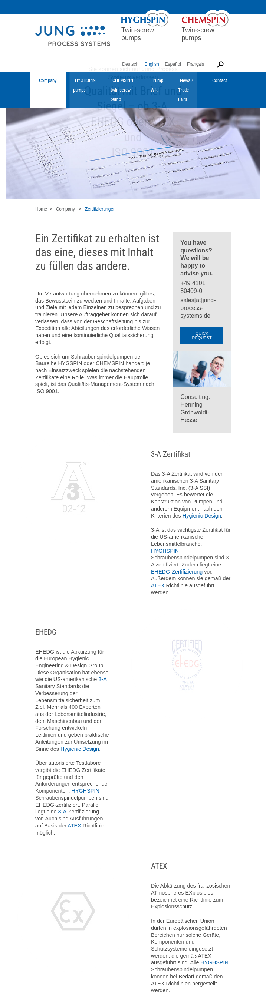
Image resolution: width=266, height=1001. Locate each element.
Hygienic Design (202, 516)
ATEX (158, 585)
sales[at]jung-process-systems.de (198, 308)
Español (173, 64)
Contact (219, 80)
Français (195, 64)
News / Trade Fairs (185, 89)
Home (41, 209)
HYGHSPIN (165, 551)
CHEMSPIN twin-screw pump (122, 89)
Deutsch (130, 64)
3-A (102, 679)
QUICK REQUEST (202, 335)
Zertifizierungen (100, 209)
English (151, 64)
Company (47, 80)
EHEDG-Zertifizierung (177, 572)
